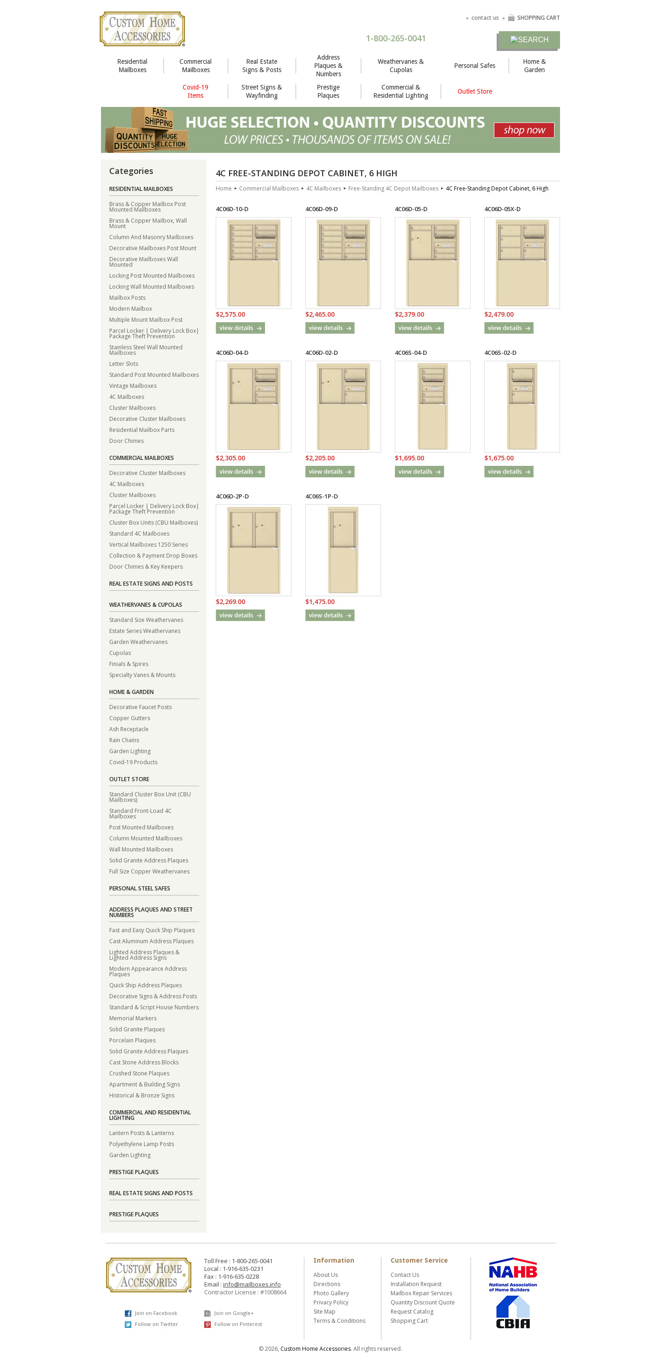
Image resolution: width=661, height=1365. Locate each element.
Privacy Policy (331, 1302)
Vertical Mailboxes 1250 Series (148, 544)
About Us (326, 1275)
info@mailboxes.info (252, 1284)
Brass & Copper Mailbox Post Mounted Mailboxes (147, 206)
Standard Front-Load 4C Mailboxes (140, 813)
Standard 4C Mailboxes (139, 533)
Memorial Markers (133, 1017)
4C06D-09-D (321, 209)
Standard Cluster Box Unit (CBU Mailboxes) (150, 796)
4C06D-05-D (411, 209)
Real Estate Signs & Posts (261, 65)
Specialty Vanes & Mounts (142, 674)
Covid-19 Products (133, 761)
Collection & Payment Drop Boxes (153, 555)
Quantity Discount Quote (423, 1302)
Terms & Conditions (339, 1321)
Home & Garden (534, 65)
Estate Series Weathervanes (144, 630)
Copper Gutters (129, 717)
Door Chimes (126, 440)
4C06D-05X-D (502, 209)
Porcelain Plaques (132, 1039)
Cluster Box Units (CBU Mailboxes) (153, 522)
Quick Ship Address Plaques (145, 984)
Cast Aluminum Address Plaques (151, 940)
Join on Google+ (229, 1313)
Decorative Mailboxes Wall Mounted (143, 261)
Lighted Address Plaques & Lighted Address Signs (144, 954)
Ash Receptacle (129, 728)
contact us (485, 18)
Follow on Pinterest (233, 1324)
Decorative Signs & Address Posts (153, 995)
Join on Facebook (151, 1313)
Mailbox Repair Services (421, 1293)
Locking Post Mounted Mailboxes (152, 275)
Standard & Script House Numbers (154, 1006)
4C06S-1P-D (321, 496)
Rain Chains (124, 739)
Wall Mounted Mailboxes (141, 848)
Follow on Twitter (151, 1324)
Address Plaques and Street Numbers (151, 912)
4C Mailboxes (126, 396)
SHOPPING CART (534, 18)
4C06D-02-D (321, 352)
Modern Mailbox (130, 308)
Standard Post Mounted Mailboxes (154, 374)
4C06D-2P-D (232, 496)
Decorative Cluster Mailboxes (147, 418)
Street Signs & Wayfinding (261, 91)
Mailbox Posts (127, 297)
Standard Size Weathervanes (146, 619)
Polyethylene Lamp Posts (141, 1143)
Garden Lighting (130, 750)
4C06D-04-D (232, 352)
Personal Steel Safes (139, 888)
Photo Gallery (331, 1293)
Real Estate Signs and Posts (151, 583)
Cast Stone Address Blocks (144, 1061)
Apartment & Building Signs (144, 1083)
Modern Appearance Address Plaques (148, 971)
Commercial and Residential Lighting (150, 1115)
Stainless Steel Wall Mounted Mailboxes (146, 349)
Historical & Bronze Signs (141, 1094)
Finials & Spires (128, 663)
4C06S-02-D (500, 352)
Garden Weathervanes (138, 641)
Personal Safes (474, 65)
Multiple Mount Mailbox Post (146, 319)
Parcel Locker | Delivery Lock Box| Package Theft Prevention (154, 333)
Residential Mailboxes (132, 65)
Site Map (325, 1311)
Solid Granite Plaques (137, 1028)
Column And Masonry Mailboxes (151, 236)
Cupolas (120, 652)
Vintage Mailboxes (133, 385)
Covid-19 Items (195, 91)
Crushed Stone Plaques (139, 1072)
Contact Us (405, 1275)
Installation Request (416, 1284)
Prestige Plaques (328, 91)
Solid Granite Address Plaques (148, 859)
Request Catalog (412, 1311)
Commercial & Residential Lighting (400, 91)
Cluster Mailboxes (132, 407)
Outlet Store (475, 91)
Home (224, 188)
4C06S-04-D (411, 352)
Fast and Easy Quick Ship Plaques (152, 929)
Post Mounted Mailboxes (141, 826)
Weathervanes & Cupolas (401, 65)
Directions (327, 1284)
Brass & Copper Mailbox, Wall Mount (148, 223)
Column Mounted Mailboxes (145, 837)
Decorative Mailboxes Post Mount (152, 247)
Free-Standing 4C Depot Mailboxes (393, 188)
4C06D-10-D (232, 209)
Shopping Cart (409, 1321)
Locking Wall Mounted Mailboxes (151, 286)
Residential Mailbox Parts (141, 429)
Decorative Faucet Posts (140, 706)
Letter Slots (123, 363)
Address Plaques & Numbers (328, 66)
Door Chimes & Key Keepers (146, 566)
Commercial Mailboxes (195, 65)
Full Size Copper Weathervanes (149, 870)
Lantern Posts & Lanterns (141, 1132)
